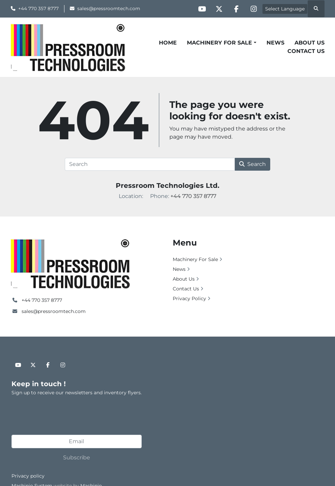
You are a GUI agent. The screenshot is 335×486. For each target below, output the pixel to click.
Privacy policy (28, 476)
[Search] (150, 164)
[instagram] (253, 8)
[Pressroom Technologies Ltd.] (70, 263)
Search (252, 164)
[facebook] (236, 8)
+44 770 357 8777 (38, 8)
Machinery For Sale (219, 42)
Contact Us (306, 51)
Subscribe (76, 457)
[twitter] (219, 8)
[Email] (76, 441)
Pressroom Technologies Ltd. (167, 185)
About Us (310, 42)
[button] (221, 43)
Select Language (285, 9)
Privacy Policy (189, 298)
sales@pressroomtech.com (108, 8)
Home (168, 42)
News (275, 42)
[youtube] (202, 8)
